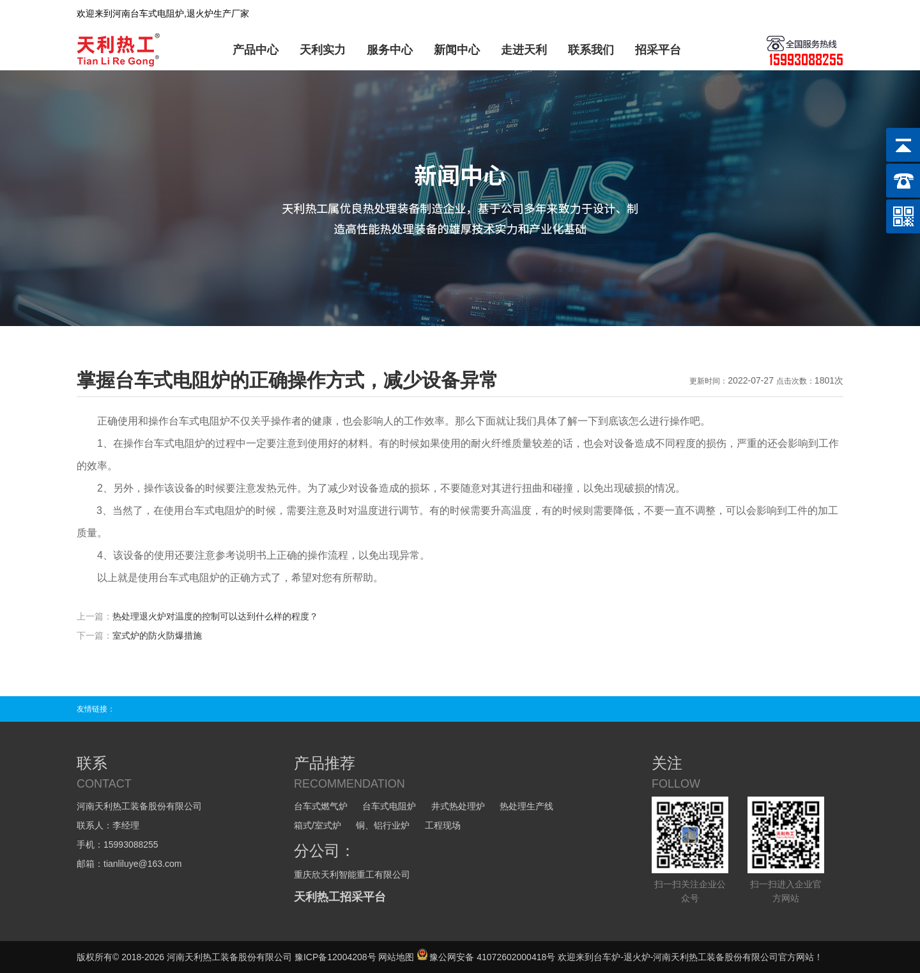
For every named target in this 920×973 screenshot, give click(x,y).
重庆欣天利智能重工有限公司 (352, 874)
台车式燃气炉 (321, 806)
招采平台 (658, 49)
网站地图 (396, 957)
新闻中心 (457, 49)
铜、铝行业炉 (383, 825)
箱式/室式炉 (317, 825)
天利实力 (323, 49)
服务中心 (390, 49)
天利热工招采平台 (340, 897)
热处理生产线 (526, 806)
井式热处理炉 (458, 806)
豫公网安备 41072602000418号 (486, 957)
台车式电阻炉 (389, 806)
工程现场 (443, 825)
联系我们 (591, 49)
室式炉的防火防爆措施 (157, 635)
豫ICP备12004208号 (335, 957)
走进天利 (524, 49)
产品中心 (256, 49)
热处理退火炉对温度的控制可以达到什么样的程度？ (215, 616)
